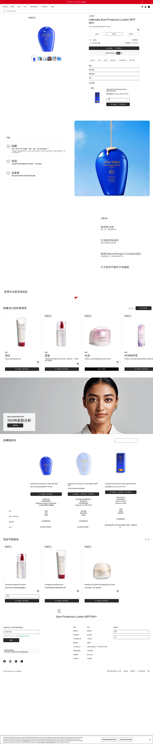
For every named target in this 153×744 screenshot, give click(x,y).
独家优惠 (75, 708)
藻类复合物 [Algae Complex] (107, 227)
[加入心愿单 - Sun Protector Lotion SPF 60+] (138, 30)
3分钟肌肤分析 (77, 705)
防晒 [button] (70, 6)
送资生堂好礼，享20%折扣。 (76, 1)
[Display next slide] (133, 374)
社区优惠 (75, 724)
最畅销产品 (47, 6)
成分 (90, 78)
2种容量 (109, 98)
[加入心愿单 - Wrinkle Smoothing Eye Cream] (118, 657)
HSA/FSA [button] (102, 6)
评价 (59, 676)
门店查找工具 (76, 712)
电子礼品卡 (90, 720)
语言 (115, 701)
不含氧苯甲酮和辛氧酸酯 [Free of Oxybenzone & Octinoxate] (115, 267)
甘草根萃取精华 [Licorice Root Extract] (110, 240)
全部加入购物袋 (143, 374)
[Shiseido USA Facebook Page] (4, 727)
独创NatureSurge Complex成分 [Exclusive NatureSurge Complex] (121, 253)
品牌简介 (75, 697)
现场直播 (75, 720)
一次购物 (94, 40)
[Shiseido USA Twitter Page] (22, 727)
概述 (90, 65)
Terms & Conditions (50, 742)
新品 (55, 6)
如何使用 (91, 70)
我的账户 (89, 697)
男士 (83, 6)
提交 (11, 706)
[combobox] (78, 11)
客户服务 (89, 701)
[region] (76, 740)
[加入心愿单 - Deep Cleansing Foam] (38, 428)
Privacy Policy (26, 740)
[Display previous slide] (130, 374)
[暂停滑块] (142, 2)
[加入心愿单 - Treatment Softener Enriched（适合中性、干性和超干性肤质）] (78, 430)
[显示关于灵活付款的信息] (122, 53)
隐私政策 (23, 702)
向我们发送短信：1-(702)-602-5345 (97, 712)
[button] (149, 7)
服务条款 (27, 702)
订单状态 (89, 705)
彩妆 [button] (77, 6)
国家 (115, 696)
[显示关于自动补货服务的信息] (99, 43)
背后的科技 (76, 701)
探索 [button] (110, 6)
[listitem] (22, 409)
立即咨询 (89, 724)
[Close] (150, 739)
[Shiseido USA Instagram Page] (16, 727)
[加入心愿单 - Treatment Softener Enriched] (38, 657)
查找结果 (91, 74)
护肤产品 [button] (62, 6)
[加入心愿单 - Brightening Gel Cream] (118, 428)
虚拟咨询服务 (76, 716)
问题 (59, 678)
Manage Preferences (109, 739)
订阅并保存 (94, 43)
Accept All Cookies (126, 739)
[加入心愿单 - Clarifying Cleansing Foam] (78, 657)
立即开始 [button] (15, 491)
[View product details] (97, 97)
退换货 (89, 708)
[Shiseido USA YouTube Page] (10, 727)
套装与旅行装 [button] (91, 6)
